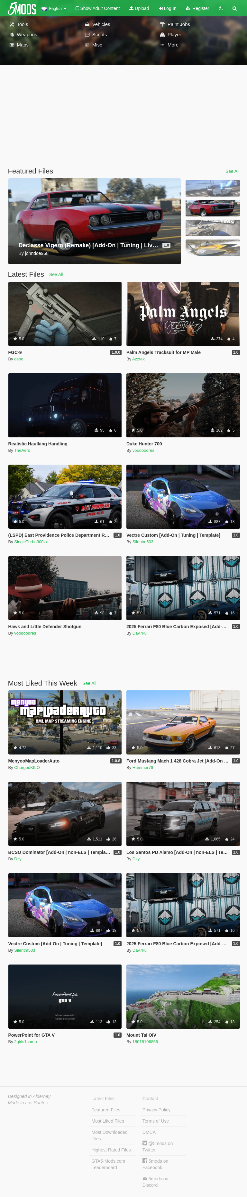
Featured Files (106, 1109)
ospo (18, 359)
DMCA (149, 1132)
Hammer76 (143, 767)
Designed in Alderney (29, 1096)
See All (232, 171)
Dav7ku (140, 633)
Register (197, 8)
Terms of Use (155, 1121)
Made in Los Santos (28, 1102)
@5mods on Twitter (157, 1146)
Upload (139, 8)
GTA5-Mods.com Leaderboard (108, 1164)
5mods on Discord (155, 1182)
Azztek (138, 359)
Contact (150, 1098)
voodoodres (143, 450)
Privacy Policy (156, 1109)
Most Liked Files (108, 1121)
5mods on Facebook (155, 1164)
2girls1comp (25, 1041)
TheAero (22, 450)
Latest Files (103, 1098)
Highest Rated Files (111, 1149)
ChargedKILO (27, 767)
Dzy (17, 858)
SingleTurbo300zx (31, 541)
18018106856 (145, 1041)
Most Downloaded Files (110, 1135)
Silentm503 (143, 541)
